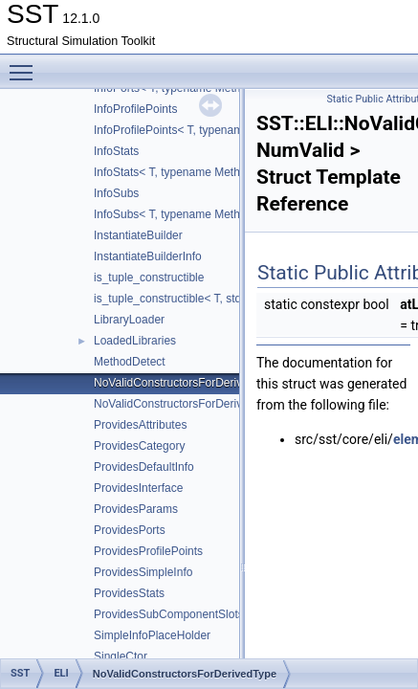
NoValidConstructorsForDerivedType (187, 382)
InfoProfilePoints (135, 109)
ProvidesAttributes (140, 425)
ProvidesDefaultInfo (144, 467)
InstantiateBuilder (138, 235)
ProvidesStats (129, 593)
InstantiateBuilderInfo (148, 256)
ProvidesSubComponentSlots (169, 614)
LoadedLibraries (135, 340)
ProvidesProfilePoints (148, 551)
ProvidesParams (136, 509)
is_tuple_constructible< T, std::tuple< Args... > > (214, 298)
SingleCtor (120, 656)
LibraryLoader (129, 319)
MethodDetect (129, 361)
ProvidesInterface (138, 488)
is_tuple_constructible (149, 277)
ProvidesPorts (129, 530)
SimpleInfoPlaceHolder (152, 635)
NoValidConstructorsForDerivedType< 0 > (200, 404)
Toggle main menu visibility (26, 64)
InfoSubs (116, 193)
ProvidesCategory (139, 446)
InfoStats (116, 151)
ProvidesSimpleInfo (143, 572)
